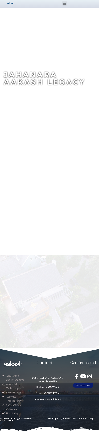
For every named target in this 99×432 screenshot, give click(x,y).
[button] (64, 3)
